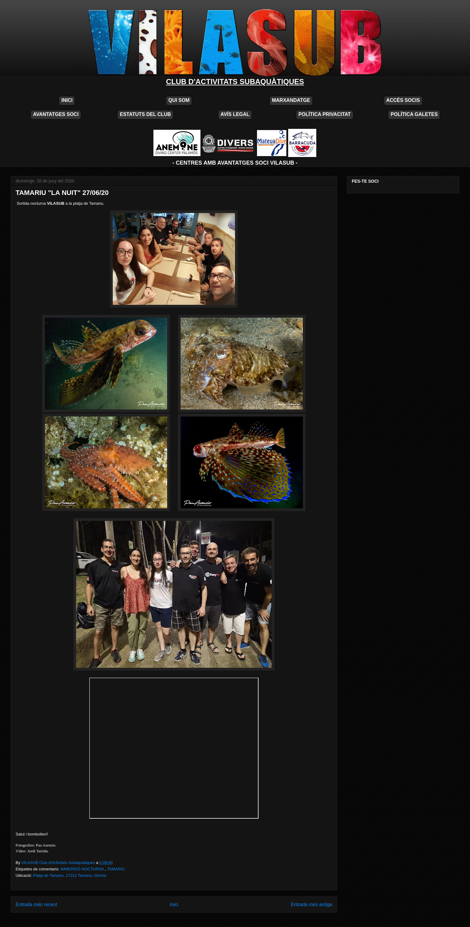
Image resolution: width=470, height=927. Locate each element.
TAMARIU (116, 869)
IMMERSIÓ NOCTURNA (83, 869)
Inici (174, 904)
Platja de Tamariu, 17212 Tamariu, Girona (69, 875)
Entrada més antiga (311, 904)
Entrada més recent (36, 904)
